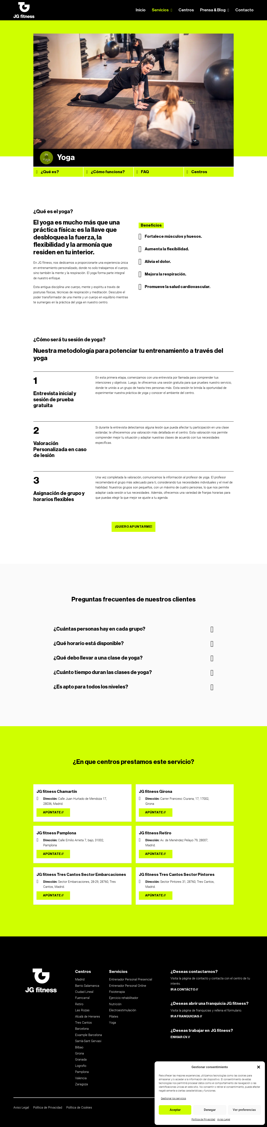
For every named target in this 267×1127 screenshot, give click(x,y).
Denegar (210, 1110)
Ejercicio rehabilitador (123, 998)
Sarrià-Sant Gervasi (88, 1041)
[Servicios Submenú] (171, 10)
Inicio (141, 10)
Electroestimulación (122, 1010)
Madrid (80, 979)
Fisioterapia (117, 992)
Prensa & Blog (212, 10)
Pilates (113, 1016)
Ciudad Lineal (84, 992)
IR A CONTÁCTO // (184, 989)
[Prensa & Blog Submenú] (228, 10)
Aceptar (175, 1110)
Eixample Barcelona (88, 1035)
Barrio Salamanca (87, 986)
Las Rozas (82, 1010)
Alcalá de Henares (87, 1016)
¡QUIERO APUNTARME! (133, 526)
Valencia (81, 1078)
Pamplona (82, 1072)
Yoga (112, 1022)
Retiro (79, 1004)
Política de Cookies (79, 1107)
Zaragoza (81, 1084)
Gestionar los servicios (173, 1098)
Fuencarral (82, 998)
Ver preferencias (244, 1110)
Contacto (244, 10)
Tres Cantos (83, 1022)
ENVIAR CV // (180, 1037)
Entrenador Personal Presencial (130, 979)
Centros (186, 10)
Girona (79, 1053)
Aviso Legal (223, 1119)
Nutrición (115, 1004)
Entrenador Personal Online (127, 986)
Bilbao (79, 1047)
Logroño (80, 1066)
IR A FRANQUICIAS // (186, 1016)
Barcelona (82, 1029)
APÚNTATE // (53, 812)
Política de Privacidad (203, 1119)
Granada (81, 1059)
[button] (259, 1067)
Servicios (160, 10)
